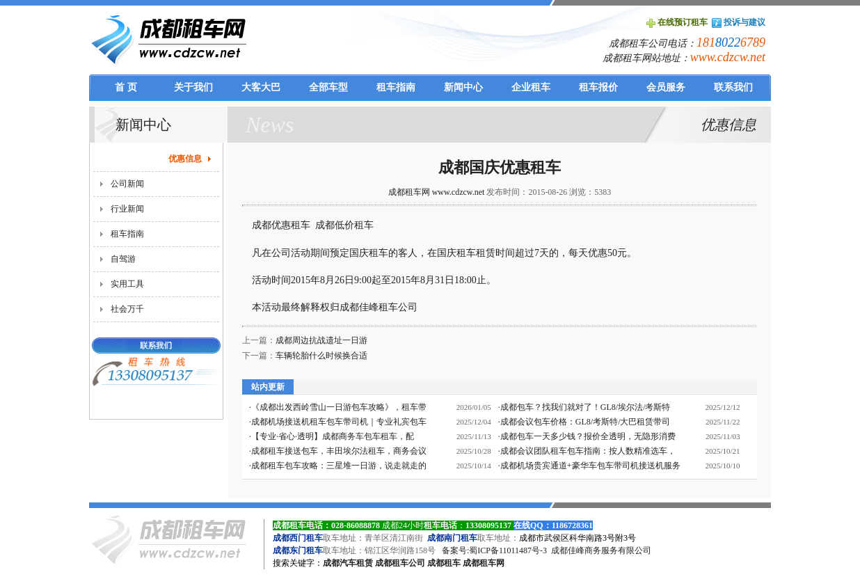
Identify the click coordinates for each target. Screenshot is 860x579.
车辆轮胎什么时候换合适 (321, 355)
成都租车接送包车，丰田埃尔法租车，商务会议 (339, 451)
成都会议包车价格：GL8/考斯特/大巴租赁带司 (585, 422)
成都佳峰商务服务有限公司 (601, 550)
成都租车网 (483, 563)
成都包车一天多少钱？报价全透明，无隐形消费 (588, 436)
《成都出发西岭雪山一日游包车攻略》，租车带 (339, 407)
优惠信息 (185, 159)
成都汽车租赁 (348, 563)
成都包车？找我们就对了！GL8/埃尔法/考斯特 (585, 407)
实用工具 (127, 284)
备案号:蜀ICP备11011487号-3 (494, 550)
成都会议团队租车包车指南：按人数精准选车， (588, 451)
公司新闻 (127, 184)
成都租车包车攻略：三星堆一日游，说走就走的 (339, 465)
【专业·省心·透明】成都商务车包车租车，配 (332, 436)
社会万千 (127, 309)
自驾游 (123, 259)
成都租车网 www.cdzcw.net (436, 192)
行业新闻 (127, 209)
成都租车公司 (400, 563)
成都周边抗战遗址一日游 (321, 340)
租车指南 (127, 234)
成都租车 (444, 563)
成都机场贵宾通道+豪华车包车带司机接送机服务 (590, 465)
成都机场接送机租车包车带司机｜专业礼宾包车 (339, 422)
